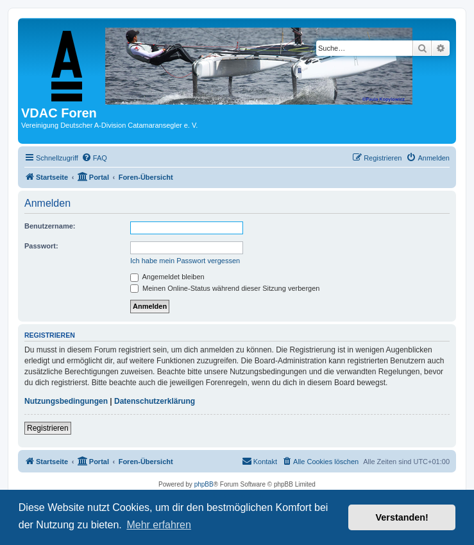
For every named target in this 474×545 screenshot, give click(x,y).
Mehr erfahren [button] (158, 524)
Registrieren (48, 428)
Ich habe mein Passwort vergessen (185, 260)
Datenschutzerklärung (154, 401)
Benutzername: (49, 226)
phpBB (204, 484)
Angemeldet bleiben (167, 277)
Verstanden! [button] (402, 517)
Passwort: (41, 246)
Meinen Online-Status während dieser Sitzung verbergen (224, 288)
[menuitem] (94, 158)
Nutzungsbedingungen (66, 401)
